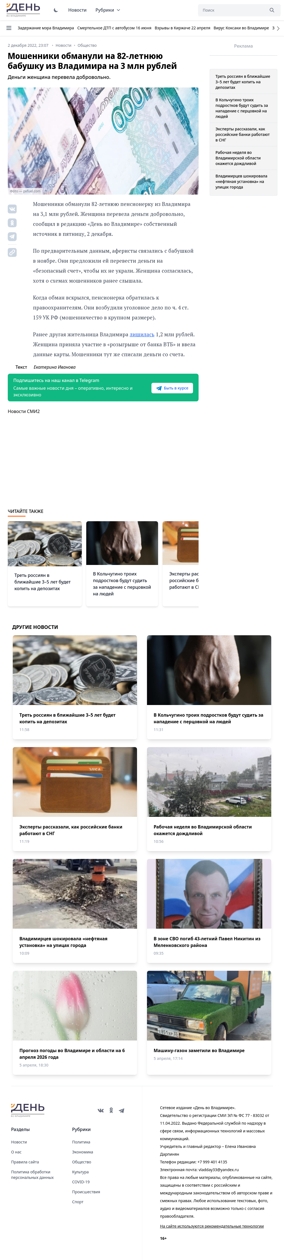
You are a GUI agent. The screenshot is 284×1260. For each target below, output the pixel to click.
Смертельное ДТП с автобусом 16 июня (114, 27)
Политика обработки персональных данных (32, 1174)
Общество (81, 1162)
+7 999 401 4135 (212, 1162)
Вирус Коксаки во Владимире (241, 27)
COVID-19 (81, 1181)
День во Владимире (24, 10)
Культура (80, 1171)
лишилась (142, 334)
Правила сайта (25, 1162)
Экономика (82, 1152)
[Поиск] (231, 10)
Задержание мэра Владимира (46, 27)
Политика (81, 1142)
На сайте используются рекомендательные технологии (212, 1226)
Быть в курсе (172, 388)
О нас (16, 1152)
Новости (77, 10)
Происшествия (86, 1191)
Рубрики (108, 10)
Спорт (77, 1201)
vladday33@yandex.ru (219, 1169)
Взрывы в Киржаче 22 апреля (183, 27)
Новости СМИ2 (24, 411)
